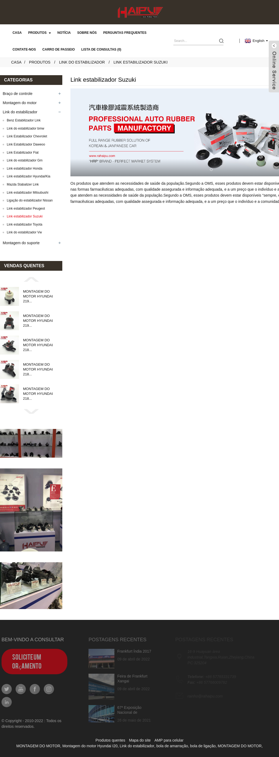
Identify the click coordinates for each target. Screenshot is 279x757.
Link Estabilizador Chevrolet (27, 136)
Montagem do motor (20, 103)
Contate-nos (24, 49)
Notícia (64, 33)
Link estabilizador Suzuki (140, 62)
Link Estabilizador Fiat (22, 152)
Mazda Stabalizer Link (23, 184)
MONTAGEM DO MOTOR (38, 746)
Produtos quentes (110, 740)
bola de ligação (203, 746)
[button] (31, 279)
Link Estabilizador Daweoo (26, 144)
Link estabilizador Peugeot (26, 208)
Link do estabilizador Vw (24, 232)
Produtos (39, 33)
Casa (17, 33)
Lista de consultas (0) (101, 49)
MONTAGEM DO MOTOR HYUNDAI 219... (38, 296)
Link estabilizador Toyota (24, 224)
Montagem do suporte (21, 243)
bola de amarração (172, 746)
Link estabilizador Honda (24, 168)
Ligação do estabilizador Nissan (30, 200)
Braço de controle (18, 93)
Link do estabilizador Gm (25, 160)
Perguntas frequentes (125, 33)
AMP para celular (168, 740)
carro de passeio (58, 49)
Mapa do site (140, 740)
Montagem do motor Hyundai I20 (90, 746)
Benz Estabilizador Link (24, 120)
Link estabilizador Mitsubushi (27, 192)
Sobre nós (87, 33)
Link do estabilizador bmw (25, 128)
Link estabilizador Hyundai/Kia (28, 176)
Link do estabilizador (82, 62)
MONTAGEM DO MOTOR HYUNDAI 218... (38, 345)
